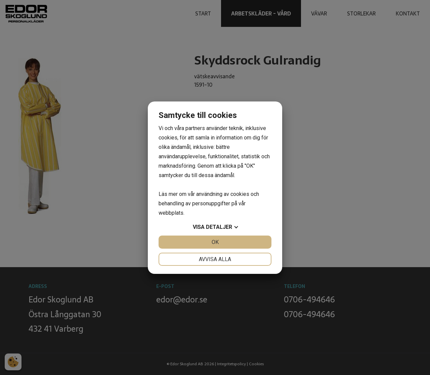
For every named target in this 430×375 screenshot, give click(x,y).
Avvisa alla (215, 259)
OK (215, 242)
